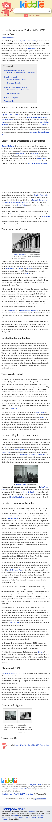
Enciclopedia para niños (8, 37)
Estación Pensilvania (40, 195)
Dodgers (20, 268)
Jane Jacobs (45, 216)
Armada (12, 310)
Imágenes (31, 15)
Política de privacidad (37, 817)
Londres (43, 124)
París (3, 122)
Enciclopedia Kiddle (34, 785)
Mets (26, 273)
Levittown (31, 48)
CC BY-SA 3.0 (31, 812)
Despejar (45, 11)
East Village (20, 153)
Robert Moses (14, 214)
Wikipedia (15, 815)
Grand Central (21, 205)
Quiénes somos (23, 817)
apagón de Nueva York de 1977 (13, 673)
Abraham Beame (12, 518)
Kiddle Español (6, 817)
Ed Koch (40, 652)
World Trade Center (21, 484)
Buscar (49, 11)
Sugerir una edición (39, 799)
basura (41, 417)
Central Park (5, 452)
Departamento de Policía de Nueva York (32, 454)
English (38, 15)
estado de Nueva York (14, 570)
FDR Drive (34, 153)
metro (5, 447)
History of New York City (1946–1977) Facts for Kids (31, 745)
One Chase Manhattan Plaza (37, 163)
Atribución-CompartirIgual (20, 789)
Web (25, 15)
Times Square (19, 450)
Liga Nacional (9, 268)
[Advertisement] (26, 22)
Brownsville (13, 408)
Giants (29, 268)
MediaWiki (41, 815)
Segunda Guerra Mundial (28, 41)
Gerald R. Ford (14, 622)
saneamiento (40, 412)
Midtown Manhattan (8, 146)
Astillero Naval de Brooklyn (29, 310)
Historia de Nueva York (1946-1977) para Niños (17, 794)
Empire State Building (17, 497)
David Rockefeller (29, 492)
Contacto (4, 819)
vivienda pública (42, 158)
